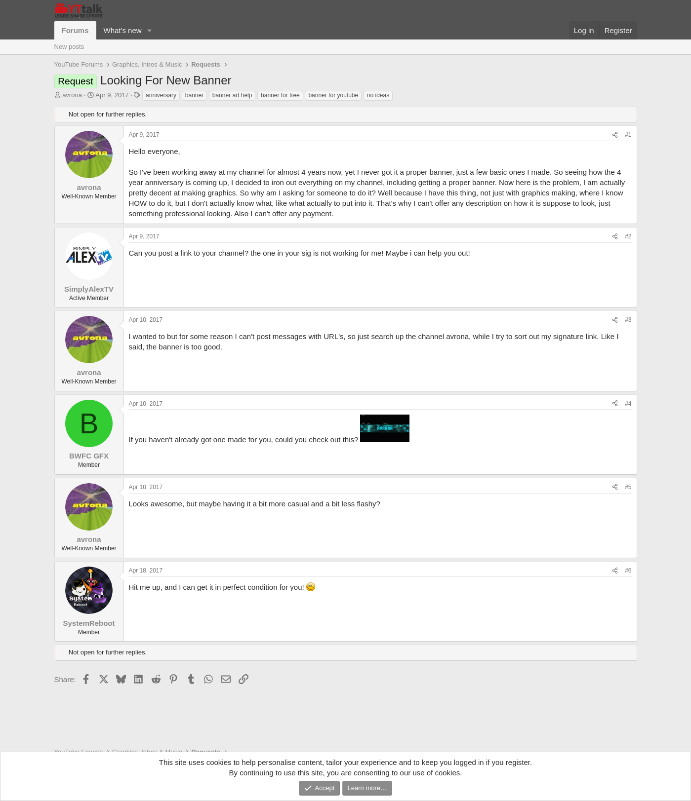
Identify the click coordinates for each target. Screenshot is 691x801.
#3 (628, 319)
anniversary (161, 95)
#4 (628, 403)
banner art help (232, 95)
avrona (72, 95)
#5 (628, 487)
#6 (628, 570)
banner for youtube (333, 95)
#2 (628, 236)
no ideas (378, 95)
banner (194, 95)
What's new (123, 30)
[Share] (615, 135)
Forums (75, 30)
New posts (69, 46)
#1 (628, 134)
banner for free (280, 95)
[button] (149, 30)
